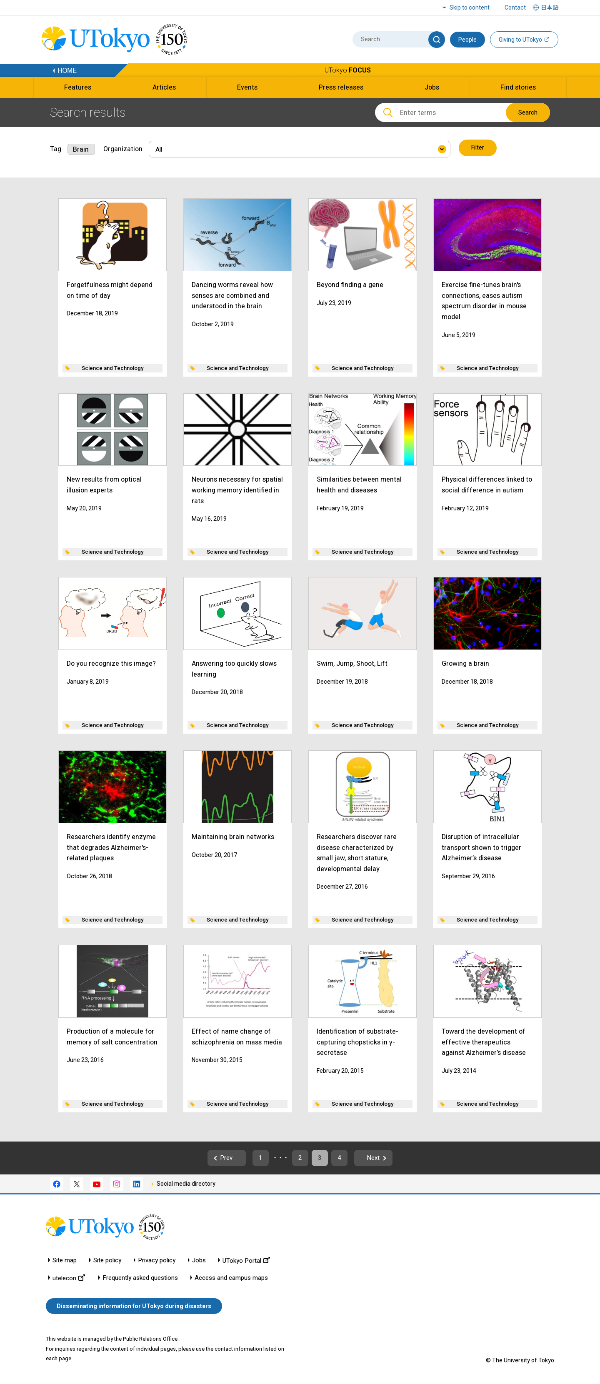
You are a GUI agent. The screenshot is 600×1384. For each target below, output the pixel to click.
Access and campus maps (231, 1279)
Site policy (107, 1261)
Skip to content (470, 7)
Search (528, 112)
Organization (122, 148)
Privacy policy (156, 1261)
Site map (64, 1261)
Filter (478, 148)
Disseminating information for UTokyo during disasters (134, 1307)
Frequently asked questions (140, 1279)
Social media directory (186, 1184)
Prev (213, 1158)
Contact (515, 7)
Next (387, 1158)
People (467, 39)
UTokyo (348, 70)
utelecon (68, 1278)
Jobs (199, 1261)
